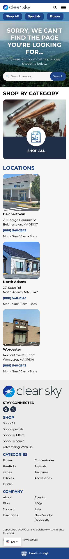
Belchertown (14, 214)
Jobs (38, 509)
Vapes (7, 472)
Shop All (9, 423)
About (7, 497)
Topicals (40, 466)
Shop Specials (13, 429)
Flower (8, 460)
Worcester (12, 349)
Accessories (43, 478)
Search (58, 76)
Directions (10, 515)
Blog (6, 503)
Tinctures (41, 472)
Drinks (8, 484)
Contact (9, 509)
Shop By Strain (13, 441)
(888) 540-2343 (14, 230)
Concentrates (44, 460)
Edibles (8, 478)
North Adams (14, 282)
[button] (63, 7)
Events (40, 497)
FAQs (38, 503)
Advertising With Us (18, 447)
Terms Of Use (30, 539)
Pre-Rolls (9, 466)
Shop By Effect (14, 435)
